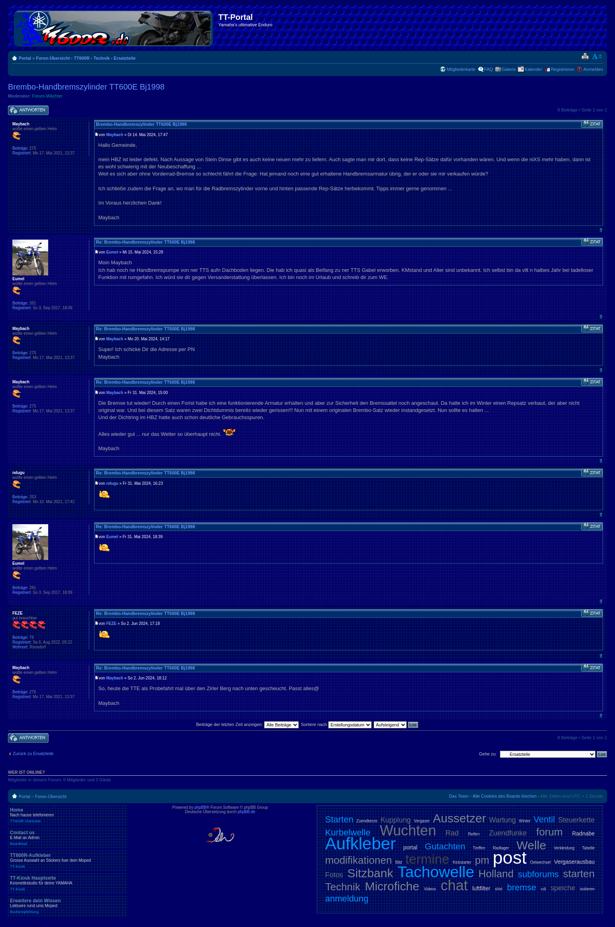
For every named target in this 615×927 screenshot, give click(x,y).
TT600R (82, 58)
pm (482, 860)
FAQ (488, 69)
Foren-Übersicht (53, 58)
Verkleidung (564, 848)
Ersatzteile (124, 58)
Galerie (509, 69)
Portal (25, 58)
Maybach (114, 135)
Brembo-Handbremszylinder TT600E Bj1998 (86, 86)
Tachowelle (436, 871)
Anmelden (593, 69)
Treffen (479, 848)
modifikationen (358, 860)
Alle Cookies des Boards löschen (504, 796)
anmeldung (346, 899)
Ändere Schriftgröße (597, 56)
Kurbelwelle (347, 832)
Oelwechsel (540, 862)
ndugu (112, 483)
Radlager (501, 848)
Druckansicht (585, 56)
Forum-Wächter (47, 96)
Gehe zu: (488, 753)
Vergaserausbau (574, 862)
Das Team (458, 796)
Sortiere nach (336, 724)
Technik (102, 58)
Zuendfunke (508, 833)
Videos (430, 889)
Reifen (474, 834)
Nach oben (601, 230)
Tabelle (588, 848)
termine (427, 859)
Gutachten (445, 846)
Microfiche (392, 886)
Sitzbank (370, 873)
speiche (562, 888)
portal (410, 847)
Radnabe (583, 833)
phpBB (200, 807)
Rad (451, 833)
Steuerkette (576, 820)
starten (579, 874)
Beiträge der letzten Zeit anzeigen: (247, 724)
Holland (495, 874)
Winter (525, 821)
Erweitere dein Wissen (67, 906)
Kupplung (395, 820)
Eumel (112, 252)
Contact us (67, 838)
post (510, 857)
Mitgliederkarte (461, 69)
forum (549, 832)
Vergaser (422, 821)
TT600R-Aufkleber (67, 860)
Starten (339, 819)
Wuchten (408, 830)
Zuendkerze (367, 821)
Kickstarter (461, 862)
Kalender (533, 69)
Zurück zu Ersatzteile (33, 753)
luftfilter (481, 888)
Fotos (334, 875)
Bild (398, 862)
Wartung (502, 820)
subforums (538, 874)
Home (67, 815)
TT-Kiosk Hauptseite (67, 883)
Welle (531, 845)
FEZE (111, 623)
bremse (521, 887)
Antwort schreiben (28, 110)
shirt (498, 889)
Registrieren (562, 69)
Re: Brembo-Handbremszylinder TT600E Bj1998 (145, 242)
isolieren (587, 889)
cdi (543, 889)
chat (454, 885)
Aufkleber (360, 843)
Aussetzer (459, 818)
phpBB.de (246, 812)
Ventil (544, 819)
